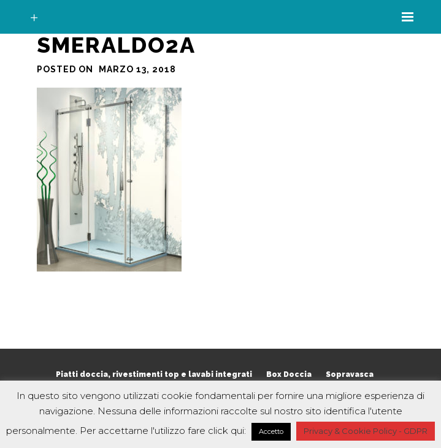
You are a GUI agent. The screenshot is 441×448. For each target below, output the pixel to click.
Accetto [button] (271, 431)
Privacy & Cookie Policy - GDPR (366, 431)
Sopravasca (350, 374)
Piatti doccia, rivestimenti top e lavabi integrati (154, 374)
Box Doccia (289, 374)
